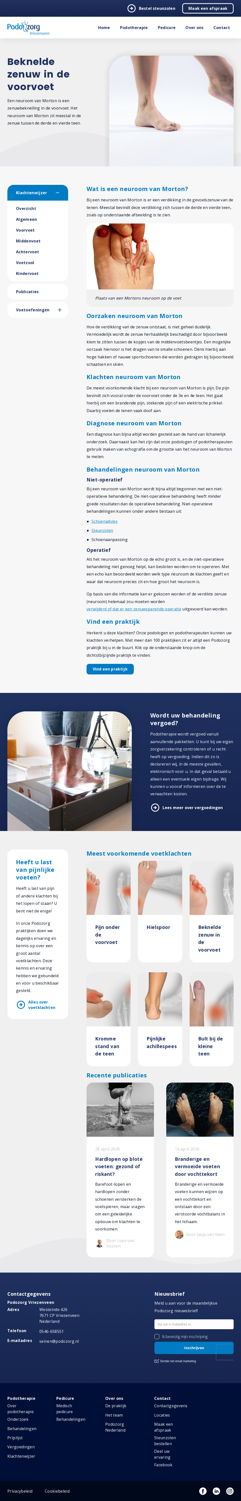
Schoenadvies (104, 521)
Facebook (163, 1465)
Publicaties (27, 291)
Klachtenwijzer (31, 192)
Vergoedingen (21, 1447)
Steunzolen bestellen (165, 1440)
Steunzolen (102, 530)
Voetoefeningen (32, 310)
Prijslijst (15, 1437)
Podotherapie (134, 27)
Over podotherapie (20, 1408)
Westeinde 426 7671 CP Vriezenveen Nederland (59, 1315)
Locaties (162, 1415)
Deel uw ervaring (162, 1454)
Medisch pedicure (64, 1408)
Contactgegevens (171, 1405)
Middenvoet (28, 241)
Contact (221, 27)
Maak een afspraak (207, 8)
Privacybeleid (19, 1491)
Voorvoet (25, 230)
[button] (62, 193)
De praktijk (116, 1405)
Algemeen (26, 219)
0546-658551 (51, 1331)
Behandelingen (21, 1428)
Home (104, 27)
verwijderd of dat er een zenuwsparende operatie (134, 609)
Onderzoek (18, 1419)
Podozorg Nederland (115, 1427)
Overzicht (26, 208)
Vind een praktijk (110, 669)
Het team (114, 1415)
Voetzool (25, 262)
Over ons (194, 27)
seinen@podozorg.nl (59, 1341)
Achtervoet (27, 252)
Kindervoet (27, 273)
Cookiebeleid (57, 1491)
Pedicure (167, 27)
